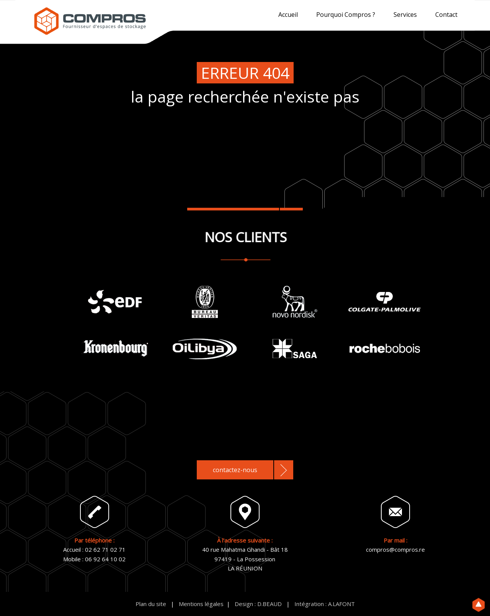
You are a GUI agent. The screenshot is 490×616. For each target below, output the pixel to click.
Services (405, 14)
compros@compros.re (395, 549)
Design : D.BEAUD (258, 604)
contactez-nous (235, 470)
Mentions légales (201, 604)
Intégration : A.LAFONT (324, 604)
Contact (446, 14)
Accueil (288, 14)
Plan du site (151, 604)
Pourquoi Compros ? (345, 14)
